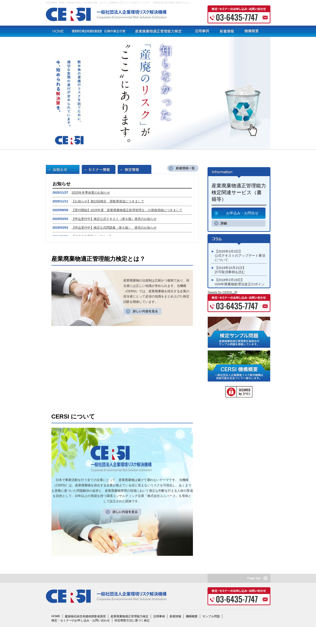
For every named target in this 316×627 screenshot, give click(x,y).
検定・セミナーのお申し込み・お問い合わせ (80, 620)
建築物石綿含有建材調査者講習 (85, 616)
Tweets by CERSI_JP (223, 292)
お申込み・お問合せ (242, 213)
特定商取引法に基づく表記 (132, 620)
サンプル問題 (211, 616)
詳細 (224, 223)
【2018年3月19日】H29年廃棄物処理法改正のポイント (240, 284)
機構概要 (192, 616)
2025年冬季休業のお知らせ (91, 192)
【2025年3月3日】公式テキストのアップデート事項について (240, 256)
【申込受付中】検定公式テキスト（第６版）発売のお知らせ (114, 219)
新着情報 (175, 616)
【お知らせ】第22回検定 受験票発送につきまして (108, 201)
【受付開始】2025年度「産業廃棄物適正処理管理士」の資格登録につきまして (127, 210)
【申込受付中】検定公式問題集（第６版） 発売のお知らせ (114, 227)
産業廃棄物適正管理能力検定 (129, 616)
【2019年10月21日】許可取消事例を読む (230, 270)
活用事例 (159, 616)
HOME (55, 616)
